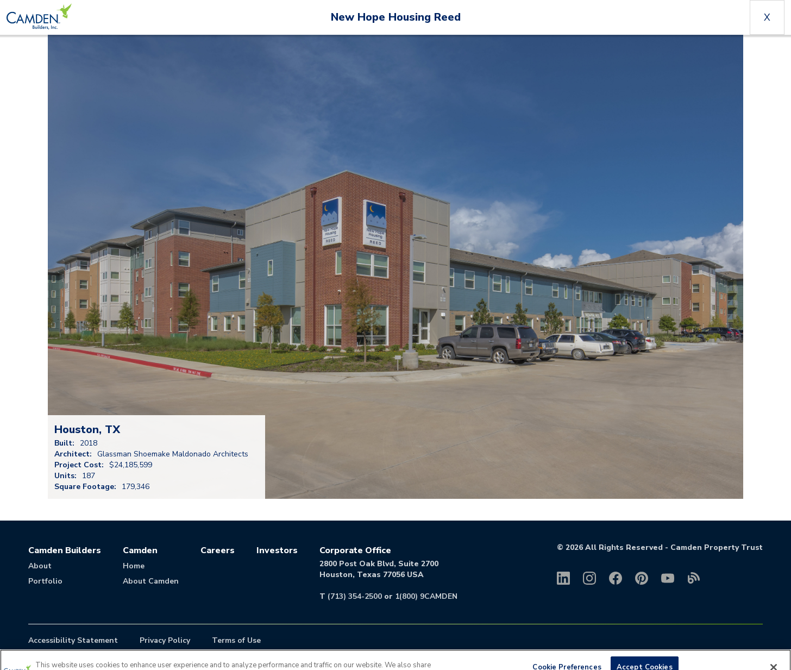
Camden (140, 550)
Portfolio (45, 581)
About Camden (151, 581)
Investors (277, 550)
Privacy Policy (165, 640)
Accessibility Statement (73, 640)
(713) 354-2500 (355, 596)
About (40, 566)
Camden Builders (64, 550)
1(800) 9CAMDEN (426, 596)
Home (134, 566)
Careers (217, 550)
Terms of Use (236, 640)
